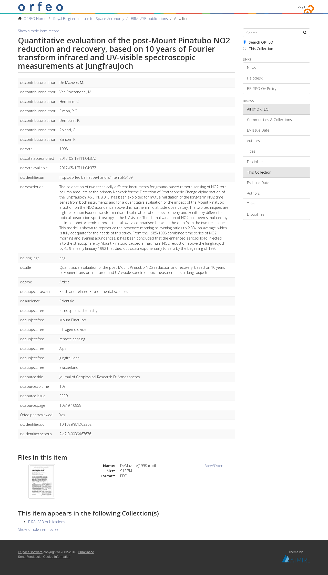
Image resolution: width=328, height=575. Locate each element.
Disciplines (255, 161)
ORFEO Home (35, 18)
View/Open (214, 465)
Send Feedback (29, 557)
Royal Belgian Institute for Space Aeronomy (88, 18)
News (251, 67)
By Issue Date (258, 130)
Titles (251, 151)
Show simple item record (38, 30)
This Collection (258, 48)
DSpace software (30, 552)
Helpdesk (255, 78)
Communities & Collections (269, 119)
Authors (253, 140)
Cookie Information (56, 557)
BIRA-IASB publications (149, 18)
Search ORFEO (258, 42)
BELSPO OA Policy (261, 88)
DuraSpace (86, 552)
